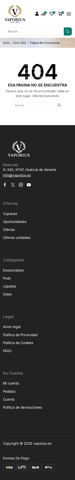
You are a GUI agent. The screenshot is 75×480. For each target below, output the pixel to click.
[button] (37, 14)
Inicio (6, 42)
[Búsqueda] (68, 31)
